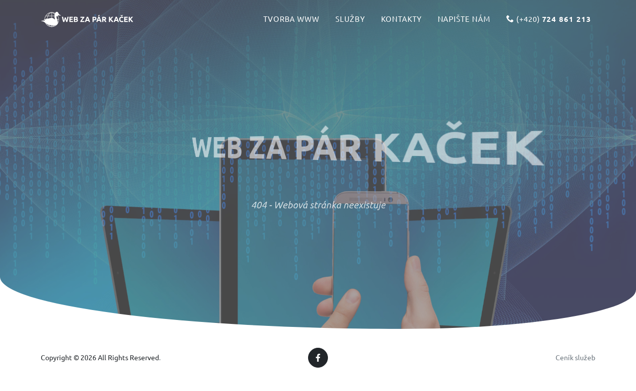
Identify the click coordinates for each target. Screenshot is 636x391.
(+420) (548, 23)
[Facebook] (318, 358)
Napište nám (464, 23)
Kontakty (401, 23)
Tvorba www (291, 23)
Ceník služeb (575, 357)
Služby (350, 23)
